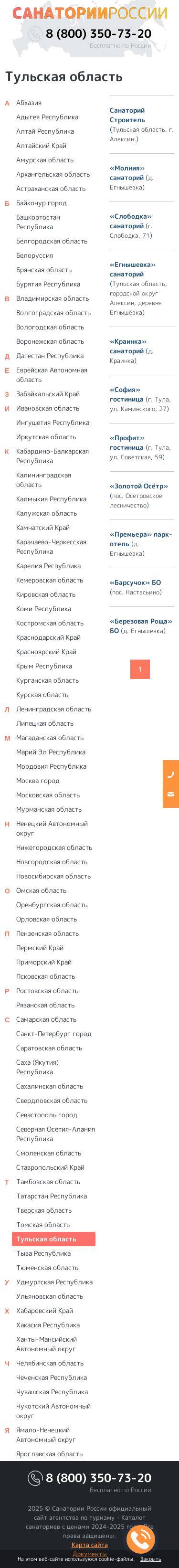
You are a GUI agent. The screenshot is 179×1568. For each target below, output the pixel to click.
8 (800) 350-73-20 (98, 33)
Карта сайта (90, 1544)
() (142, 124)
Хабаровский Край (44, 1310)
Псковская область (45, 976)
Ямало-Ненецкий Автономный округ (46, 1434)
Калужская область (46, 513)
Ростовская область (47, 990)
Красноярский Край (46, 651)
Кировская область (45, 594)
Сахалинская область (49, 1086)
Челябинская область (50, 1362)
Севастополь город (46, 1114)
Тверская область (44, 1210)
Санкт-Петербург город (54, 1033)
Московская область (48, 794)
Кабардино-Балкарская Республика (52, 455)
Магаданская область (50, 737)
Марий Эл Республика (50, 751)
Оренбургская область (51, 904)
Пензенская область (47, 933)
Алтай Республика (45, 131)
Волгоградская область (53, 312)
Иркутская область (46, 436)
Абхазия (29, 102)
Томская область (43, 1224)
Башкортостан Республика (38, 221)
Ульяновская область (49, 1296)
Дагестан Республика (50, 355)
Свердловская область (51, 1100)
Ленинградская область (53, 708)
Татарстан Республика (51, 1195)
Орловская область (46, 918)
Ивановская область (47, 408)
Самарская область (46, 1019)
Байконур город (41, 202)
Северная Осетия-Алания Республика (55, 1133)
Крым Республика (44, 665)
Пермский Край (39, 947)
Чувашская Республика (52, 1391)
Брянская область (44, 269)
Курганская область (47, 680)
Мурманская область (49, 809)
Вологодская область (50, 326)
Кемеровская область (49, 579)
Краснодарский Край (48, 637)
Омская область (41, 890)
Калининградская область (43, 479)
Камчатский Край (43, 527)
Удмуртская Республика (54, 1281)
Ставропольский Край (50, 1167)
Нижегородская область (54, 847)
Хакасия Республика (48, 1324)
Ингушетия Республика (52, 422)
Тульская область (46, 1238)
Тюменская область (47, 1267)
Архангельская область (53, 174)
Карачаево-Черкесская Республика (51, 546)
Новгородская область (51, 861)
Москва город (38, 780)
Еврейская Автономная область (51, 374)
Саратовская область (49, 1047)
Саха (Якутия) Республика (37, 1067)
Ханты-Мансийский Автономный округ (46, 1344)
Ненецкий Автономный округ (52, 828)
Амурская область (45, 159)
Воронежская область (50, 341)
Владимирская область (52, 298)
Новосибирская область (53, 875)
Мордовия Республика (51, 766)
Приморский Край (44, 961)
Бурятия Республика (48, 283)
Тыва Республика (43, 1253)
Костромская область (50, 622)
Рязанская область (45, 1004)
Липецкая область (45, 723)
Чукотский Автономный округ (53, 1410)
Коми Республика (43, 608)
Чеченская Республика (51, 1377)
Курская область (42, 694)
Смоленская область (48, 1152)
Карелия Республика (48, 565)
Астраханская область (50, 188)
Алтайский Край (41, 145)
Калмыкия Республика (51, 498)
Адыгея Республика (47, 116)
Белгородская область (51, 240)
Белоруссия (34, 255)
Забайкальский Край (48, 393)
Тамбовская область (48, 1181)
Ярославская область (49, 1453)
